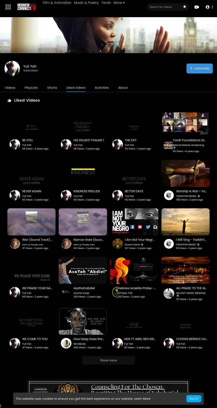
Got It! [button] (193, 399)
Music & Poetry (86, 2)
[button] (209, 7)
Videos (10, 87)
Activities (102, 87)
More (119, 2)
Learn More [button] (142, 399)
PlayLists (31, 87)
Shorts (52, 87)
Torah (106, 2)
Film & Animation (57, 2)
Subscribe (199, 68)
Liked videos (75, 87)
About (123, 87)
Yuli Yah (29, 66)
